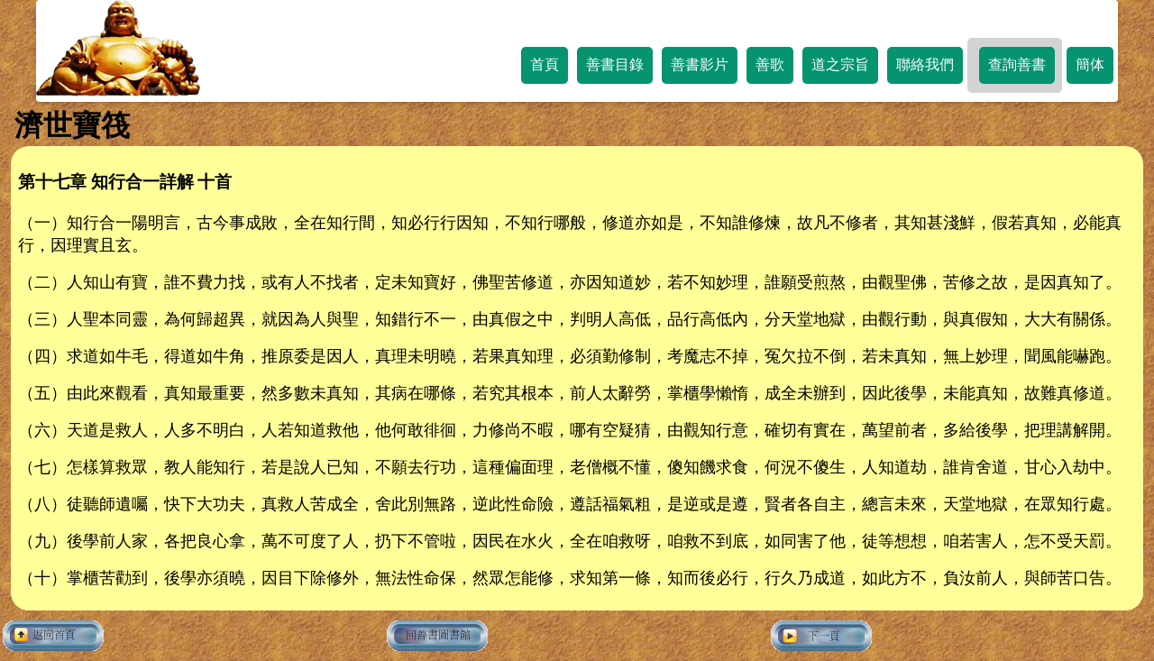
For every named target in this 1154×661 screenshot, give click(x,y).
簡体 (1090, 64)
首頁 (544, 64)
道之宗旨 (840, 64)
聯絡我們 (925, 64)
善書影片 (699, 64)
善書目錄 (615, 64)
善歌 (770, 64)
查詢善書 (1017, 64)
